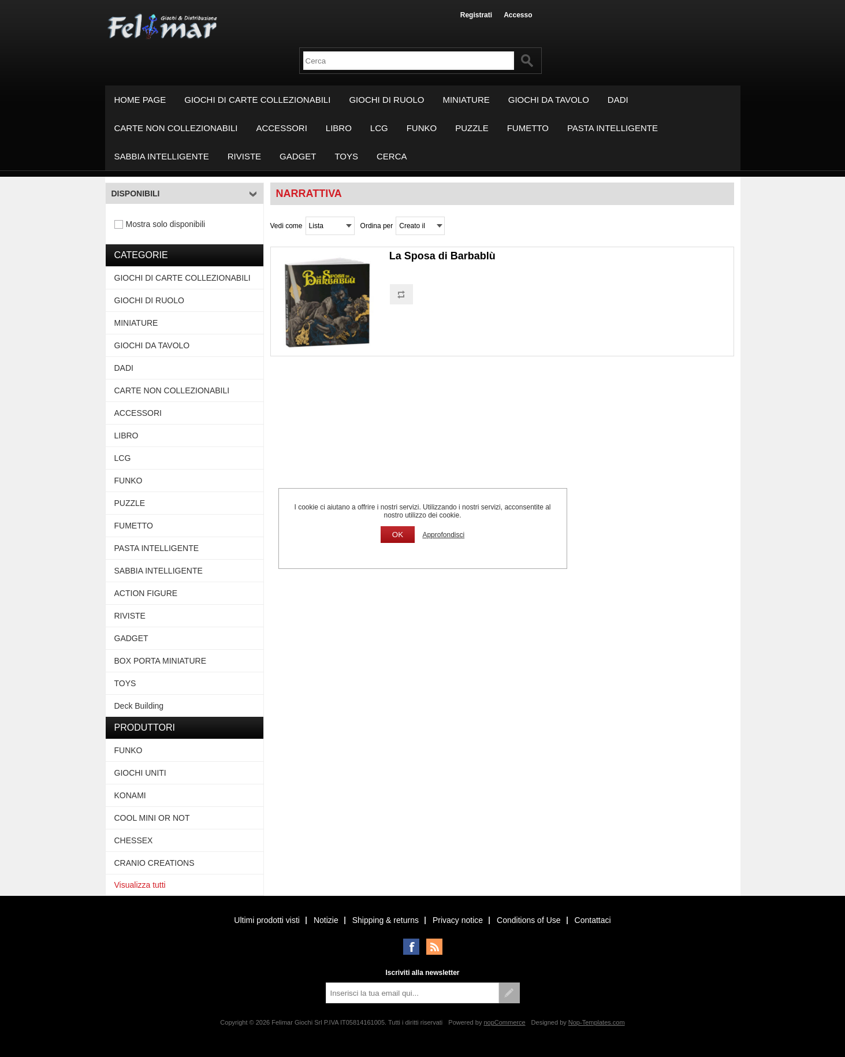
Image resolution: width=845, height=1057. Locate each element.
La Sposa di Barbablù (442, 256)
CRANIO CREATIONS (154, 863)
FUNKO (422, 128)
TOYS (346, 156)
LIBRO (339, 128)
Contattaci (593, 920)
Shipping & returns (385, 920)
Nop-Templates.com (596, 1022)
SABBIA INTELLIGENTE (161, 156)
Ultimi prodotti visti (267, 920)
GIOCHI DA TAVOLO (548, 100)
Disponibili (135, 193)
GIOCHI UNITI (140, 772)
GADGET (298, 156)
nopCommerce (504, 1022)
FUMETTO (528, 128)
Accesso (518, 15)
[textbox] (408, 60)
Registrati (476, 15)
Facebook (411, 946)
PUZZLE (472, 128)
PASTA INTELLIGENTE (612, 128)
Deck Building (139, 705)
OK (397, 534)
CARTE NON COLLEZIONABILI (176, 128)
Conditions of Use (529, 920)
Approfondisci (443, 535)
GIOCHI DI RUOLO (386, 100)
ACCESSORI (281, 128)
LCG (379, 128)
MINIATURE (465, 100)
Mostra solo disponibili (166, 224)
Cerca (392, 156)
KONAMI (130, 795)
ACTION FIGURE (146, 593)
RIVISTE (244, 156)
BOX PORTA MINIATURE (160, 660)
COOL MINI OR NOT (152, 817)
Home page (140, 100)
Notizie (326, 920)
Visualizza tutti (140, 884)
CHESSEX (133, 840)
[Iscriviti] (412, 992)
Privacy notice (458, 920)
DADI (618, 100)
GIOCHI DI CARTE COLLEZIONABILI (257, 100)
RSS (434, 946)
